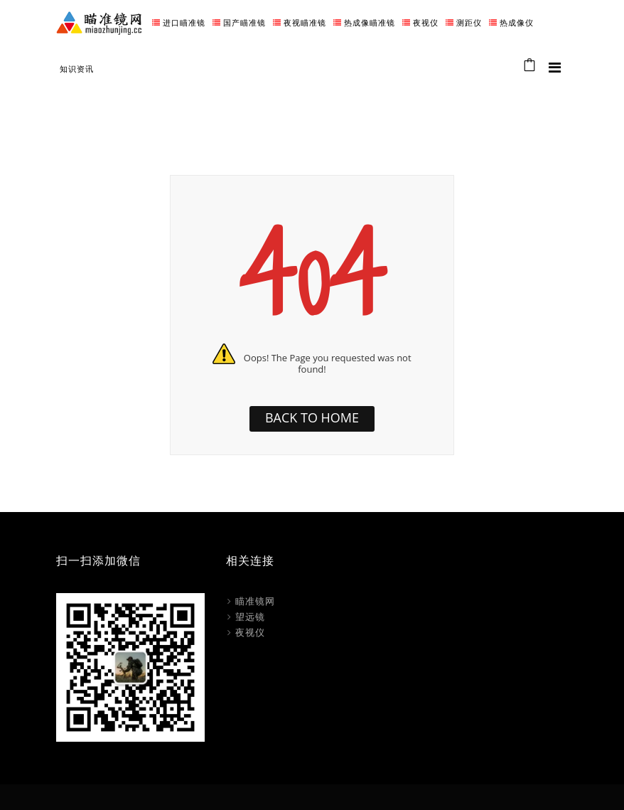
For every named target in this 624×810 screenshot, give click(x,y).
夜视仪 (250, 632)
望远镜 (250, 616)
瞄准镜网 (255, 601)
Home (479, 106)
